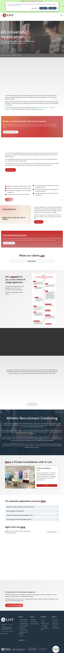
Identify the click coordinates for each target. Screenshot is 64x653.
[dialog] (32, 6)
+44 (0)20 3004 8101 (7, 616)
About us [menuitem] (54, 606)
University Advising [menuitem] (16, 45)
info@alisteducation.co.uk (6, 618)
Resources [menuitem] (43, 606)
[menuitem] (23, 609)
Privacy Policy (13, 646)
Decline (52, 8)
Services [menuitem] (7, 45)
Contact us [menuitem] (22, 629)
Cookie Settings (4, 651)
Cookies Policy (34, 646)
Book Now (47, 475)
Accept (43, 8)
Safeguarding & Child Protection (23, 646)
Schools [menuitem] (32, 606)
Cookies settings (34, 8)
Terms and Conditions (5, 646)
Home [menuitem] (2, 45)
